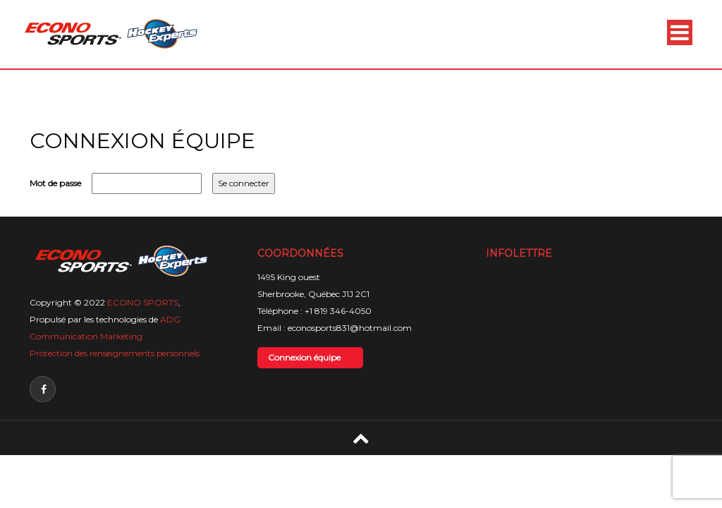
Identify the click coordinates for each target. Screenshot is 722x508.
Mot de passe (55, 183)
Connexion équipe (304, 357)
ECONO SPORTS (142, 302)
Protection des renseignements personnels (115, 353)
